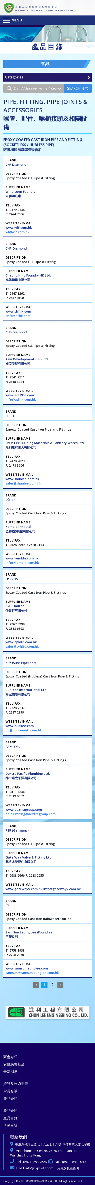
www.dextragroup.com (24, 809)
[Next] (60, 985)
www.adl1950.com (20, 395)
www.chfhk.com (18, 311)
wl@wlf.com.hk (17, 232)
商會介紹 (10, 1056)
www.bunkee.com (20, 726)
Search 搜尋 (77, 88)
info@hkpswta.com (39, 1168)
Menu (16, 20)
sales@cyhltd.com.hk (22, 646)
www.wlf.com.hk (19, 227)
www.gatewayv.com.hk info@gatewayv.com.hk (43, 889)
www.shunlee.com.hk (22, 479)
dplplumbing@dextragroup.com (31, 814)
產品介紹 (10, 1098)
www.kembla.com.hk (22, 558)
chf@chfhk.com (18, 316)
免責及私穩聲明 (68, 1168)
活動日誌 (10, 1125)
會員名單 (10, 1091)
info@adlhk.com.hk (21, 399)
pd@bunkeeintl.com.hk (24, 730)
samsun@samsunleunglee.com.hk (32, 973)
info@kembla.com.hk (22, 563)
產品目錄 (10, 1118)
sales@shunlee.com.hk (23, 483)
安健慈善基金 (14, 1064)
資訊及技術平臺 (15, 1083)
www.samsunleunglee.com (27, 968)
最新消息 (10, 1071)
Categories (47, 77)
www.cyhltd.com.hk (21, 642)
